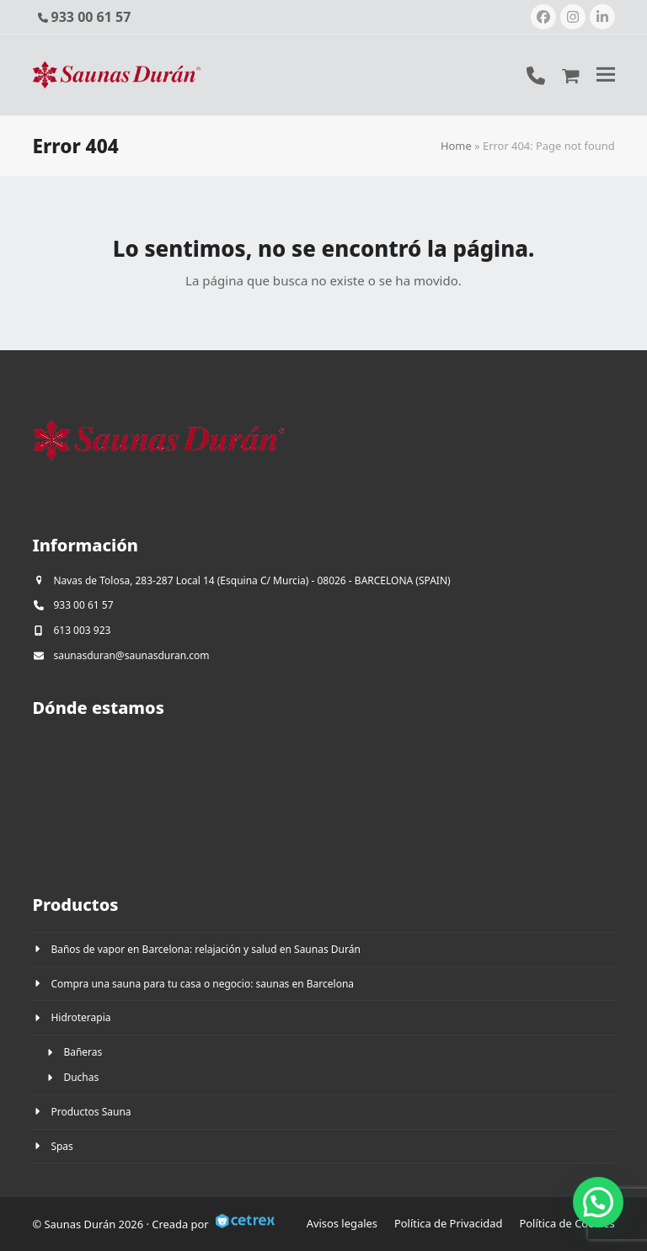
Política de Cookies (567, 1223)
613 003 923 (81, 630)
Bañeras (82, 1052)
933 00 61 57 (91, 17)
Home (456, 145)
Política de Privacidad (448, 1223)
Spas (61, 1146)
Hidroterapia (80, 1017)
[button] (605, 74)
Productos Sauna (91, 1112)
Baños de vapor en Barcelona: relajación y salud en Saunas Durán (205, 949)
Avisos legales (342, 1223)
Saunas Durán (82, 1224)
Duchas (81, 1077)
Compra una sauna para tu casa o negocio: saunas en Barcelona (202, 984)
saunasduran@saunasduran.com (131, 655)
